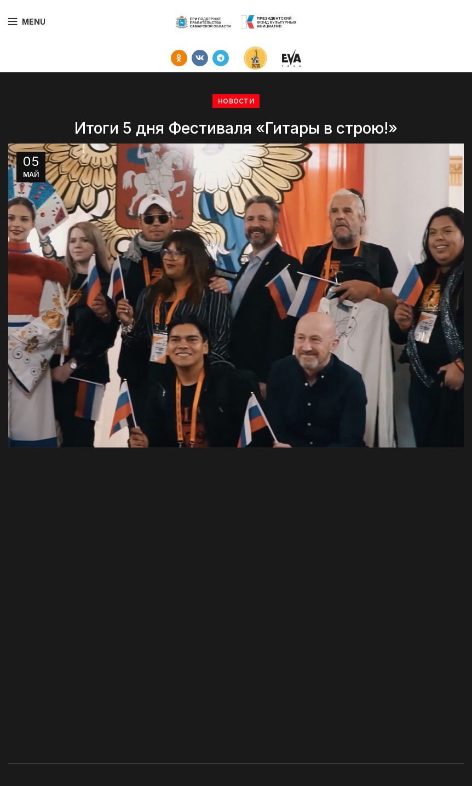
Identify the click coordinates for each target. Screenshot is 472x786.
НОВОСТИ (236, 101)
